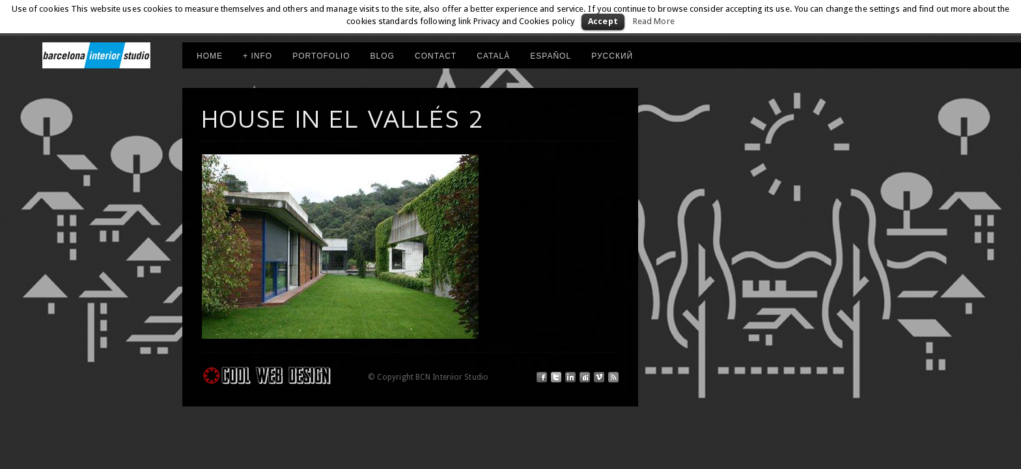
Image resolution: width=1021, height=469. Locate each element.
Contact (435, 56)
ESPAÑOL (550, 56)
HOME (210, 56)
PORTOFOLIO (321, 56)
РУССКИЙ (612, 56)
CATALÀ (493, 56)
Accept (603, 21)
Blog (383, 56)
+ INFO (257, 56)
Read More (654, 21)
